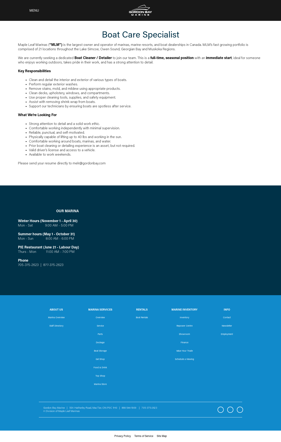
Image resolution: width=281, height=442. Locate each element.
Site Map (162, 436)
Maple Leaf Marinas (69, 411)
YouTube (240, 410)
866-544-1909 (130, 408)
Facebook (221, 410)
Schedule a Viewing (184, 359)
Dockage (100, 343)
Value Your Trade (184, 351)
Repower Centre (185, 326)
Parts (100, 334)
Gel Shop (100, 359)
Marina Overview (56, 318)
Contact (227, 318)
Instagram (230, 410)
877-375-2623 (52, 265)
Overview (100, 318)
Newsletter (227, 326)
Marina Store (100, 384)
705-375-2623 (28, 265)
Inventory (184, 318)
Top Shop (100, 376)
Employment (227, 334)
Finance (184, 343)
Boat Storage (100, 351)
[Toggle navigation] (27, 10)
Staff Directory (56, 326)
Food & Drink (100, 368)
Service (100, 326)
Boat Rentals (142, 318)
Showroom (184, 334)
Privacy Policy (122, 436)
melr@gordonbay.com (89, 163)
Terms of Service (143, 436)
